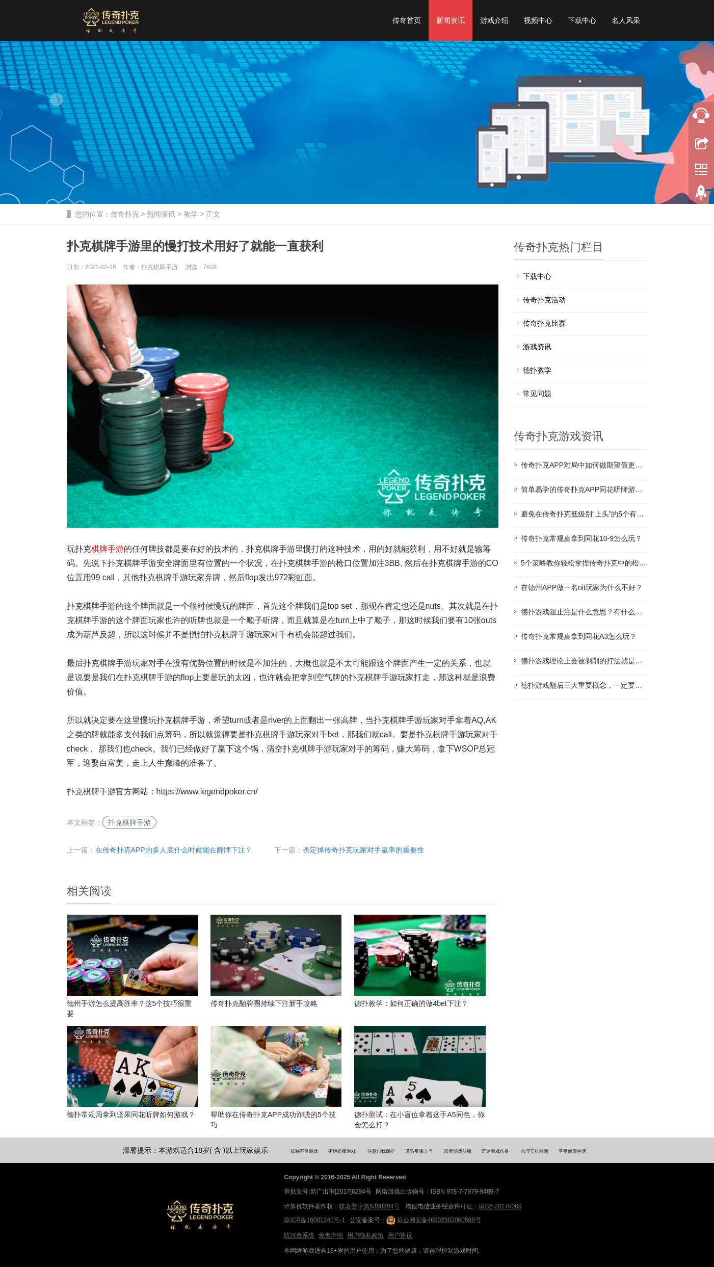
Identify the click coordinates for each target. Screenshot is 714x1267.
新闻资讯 (450, 20)
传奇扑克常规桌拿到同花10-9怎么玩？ (581, 538)
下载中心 (582, 20)
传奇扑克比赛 (544, 323)
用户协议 (400, 1235)
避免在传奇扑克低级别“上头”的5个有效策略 (584, 514)
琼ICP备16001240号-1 (314, 1220)
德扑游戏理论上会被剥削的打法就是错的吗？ (584, 661)
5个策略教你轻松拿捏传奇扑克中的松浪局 (584, 563)
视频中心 (538, 20)
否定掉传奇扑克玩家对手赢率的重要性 (363, 850)
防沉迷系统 (299, 1235)
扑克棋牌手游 (129, 822)
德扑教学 (537, 370)
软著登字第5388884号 (369, 1206)
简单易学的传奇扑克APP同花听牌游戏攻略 (584, 489)
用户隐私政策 (365, 1235)
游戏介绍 (494, 20)
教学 (190, 214)
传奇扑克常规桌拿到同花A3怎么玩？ (579, 636)
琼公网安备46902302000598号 (433, 1220)
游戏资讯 (537, 347)
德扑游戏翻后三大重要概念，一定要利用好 (584, 685)
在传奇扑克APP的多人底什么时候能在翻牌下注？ (173, 850)
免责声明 (331, 1235)
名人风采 (626, 20)
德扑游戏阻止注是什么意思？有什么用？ (584, 612)
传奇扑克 (125, 214)
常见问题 (537, 394)
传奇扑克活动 (544, 300)
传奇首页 (406, 20)
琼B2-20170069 (500, 1206)
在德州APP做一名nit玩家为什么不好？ (582, 587)
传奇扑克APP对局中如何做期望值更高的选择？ (584, 465)
